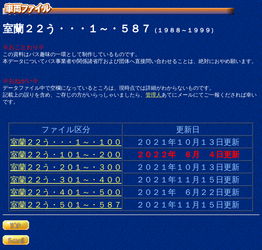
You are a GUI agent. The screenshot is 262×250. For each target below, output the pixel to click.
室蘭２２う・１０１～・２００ (66, 154)
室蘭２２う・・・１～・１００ (66, 142)
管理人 (153, 95)
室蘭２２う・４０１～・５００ (66, 192)
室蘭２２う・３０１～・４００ (66, 179)
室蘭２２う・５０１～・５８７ (66, 205)
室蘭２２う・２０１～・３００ (66, 167)
